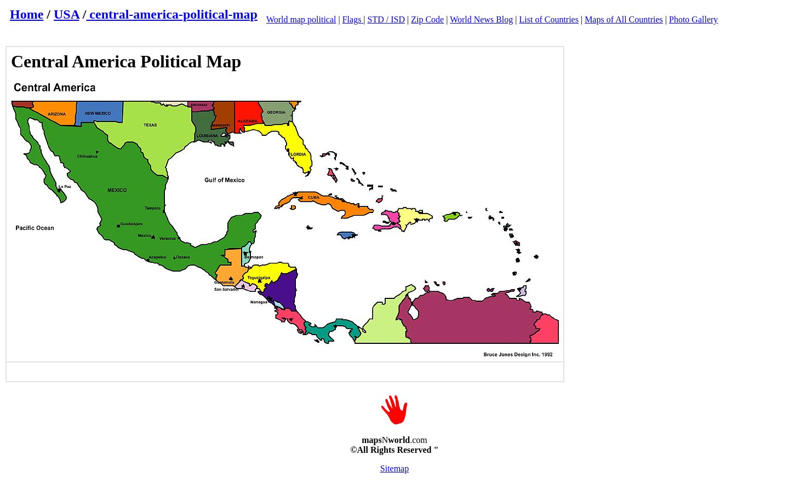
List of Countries (549, 19)
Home (26, 14)
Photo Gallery (693, 19)
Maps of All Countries (624, 19)
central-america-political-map (172, 14)
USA (66, 14)
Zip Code (427, 19)
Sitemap (394, 468)
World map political (301, 19)
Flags (353, 19)
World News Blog (481, 19)
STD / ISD (386, 19)
